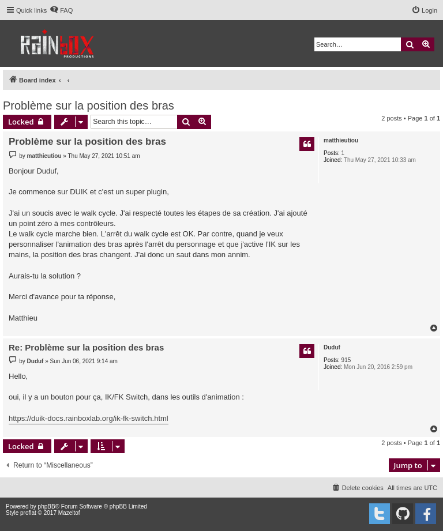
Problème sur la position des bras (88, 105)
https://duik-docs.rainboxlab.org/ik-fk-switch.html (88, 418)
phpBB (46, 506)
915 (346, 360)
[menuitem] (61, 10)
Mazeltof (69, 513)
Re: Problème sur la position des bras (86, 347)
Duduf (332, 347)
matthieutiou (341, 140)
